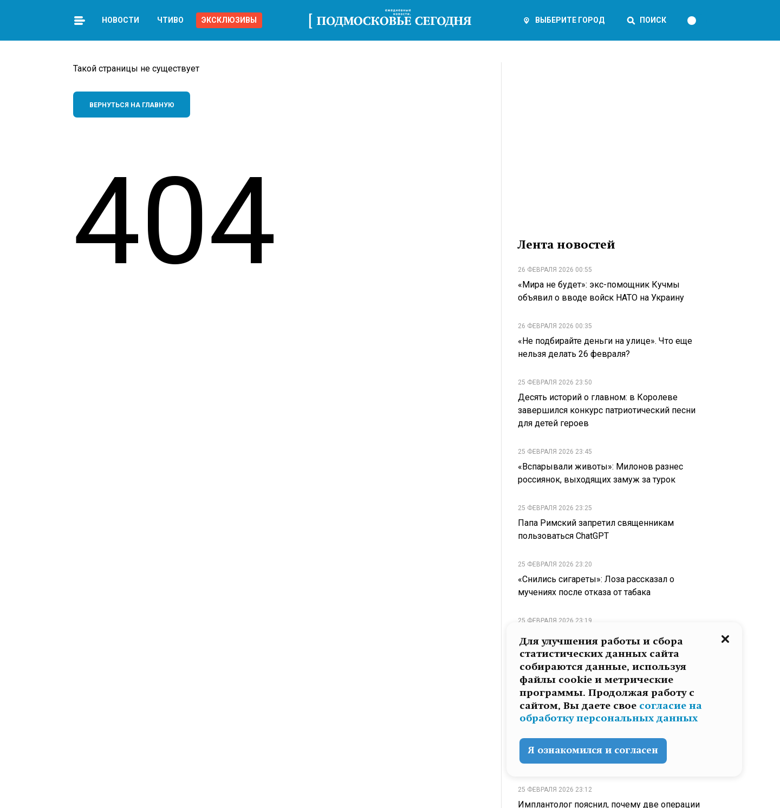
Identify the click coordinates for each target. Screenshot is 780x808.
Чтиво (170, 20)
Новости (120, 20)
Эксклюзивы (229, 20)
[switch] (696, 20)
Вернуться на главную (131, 105)
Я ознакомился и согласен (593, 750)
